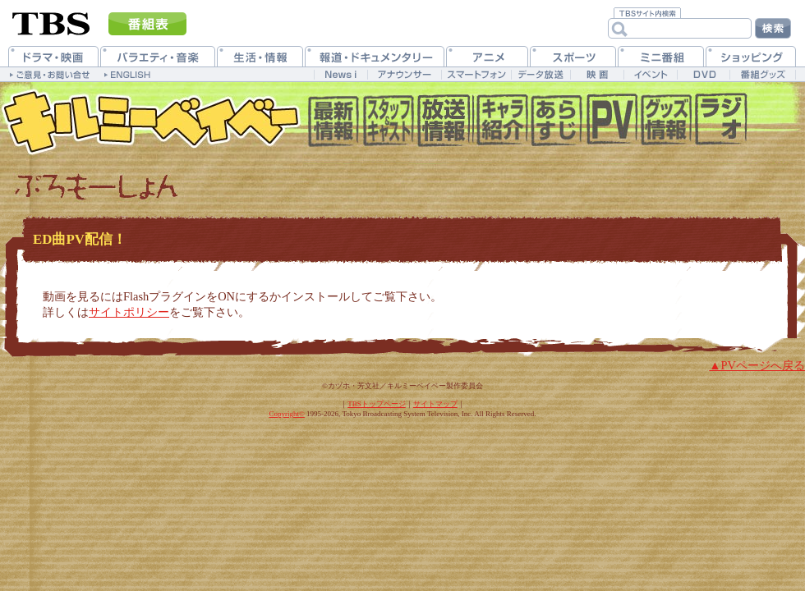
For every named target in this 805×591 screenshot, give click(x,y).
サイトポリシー (129, 311)
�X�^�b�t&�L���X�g (388, 123)
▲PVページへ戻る (757, 365)
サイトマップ (435, 404)
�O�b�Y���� (665, 123)
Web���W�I (720, 123)
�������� (443, 123)
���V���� (332, 123)
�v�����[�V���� (610, 123)
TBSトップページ (376, 404)
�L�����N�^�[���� (500, 123)
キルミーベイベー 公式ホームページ (152, 123)
